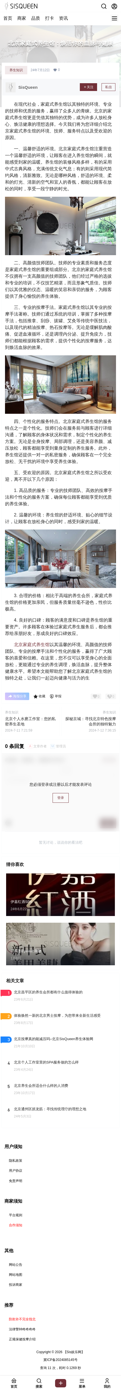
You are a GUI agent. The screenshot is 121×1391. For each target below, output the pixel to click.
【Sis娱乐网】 (73, 1352)
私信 (108, 87)
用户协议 (15, 1171)
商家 (21, 18)
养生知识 (16, 70)
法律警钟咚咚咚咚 (22, 1329)
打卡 (49, 18)
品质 (35, 18)
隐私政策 (15, 1161)
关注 (88, 87)
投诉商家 (15, 1285)
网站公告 (15, 1265)
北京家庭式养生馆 (32, 644)
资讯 (63, 18)
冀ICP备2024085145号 (60, 1360)
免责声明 (15, 1181)
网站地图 (15, 1275)
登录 (60, 798)
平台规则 (15, 1215)
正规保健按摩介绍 (22, 1339)
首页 (7, 18)
